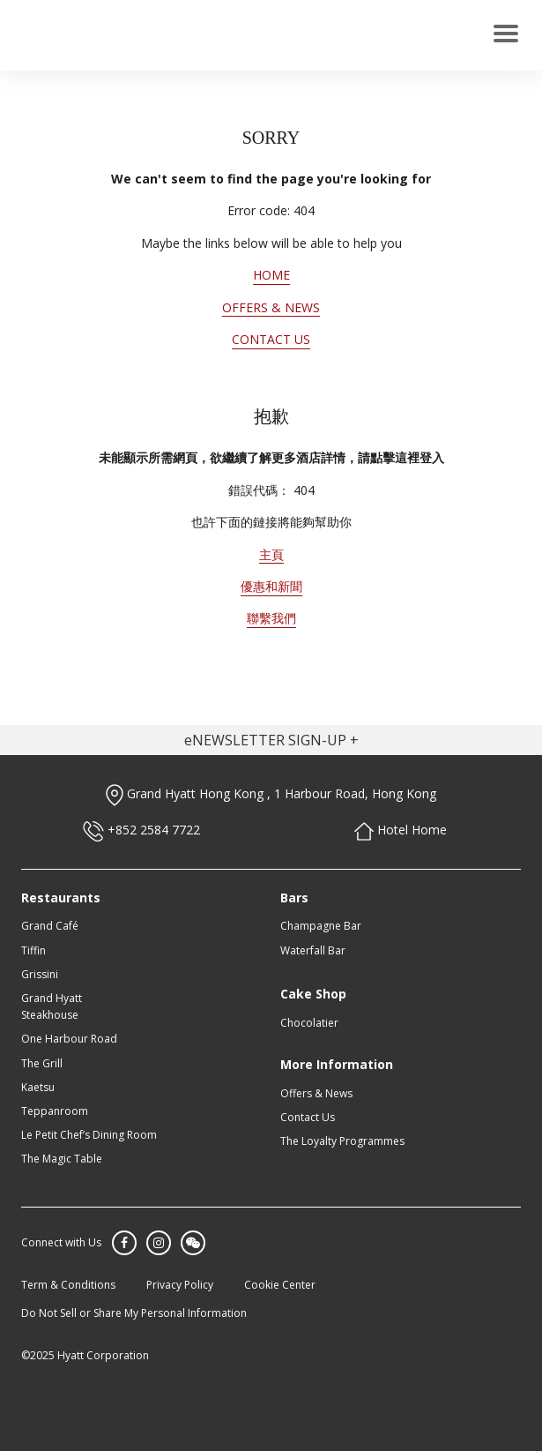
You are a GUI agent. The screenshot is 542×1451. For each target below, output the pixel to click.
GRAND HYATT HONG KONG (94, 35)
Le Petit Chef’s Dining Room (89, 1134)
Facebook (124, 1242)
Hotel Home (400, 829)
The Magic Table (61, 1158)
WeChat (193, 1242)
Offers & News (316, 1093)
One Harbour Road (69, 1038)
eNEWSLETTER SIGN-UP (265, 740)
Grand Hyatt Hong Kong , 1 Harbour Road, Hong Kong (271, 793)
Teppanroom (54, 1110)
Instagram (158, 1242)
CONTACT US (271, 339)
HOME (271, 274)
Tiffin (33, 950)
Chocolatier (309, 1022)
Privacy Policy (179, 1284)
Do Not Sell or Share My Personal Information (134, 1312)
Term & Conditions (68, 1284)
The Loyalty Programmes (342, 1140)
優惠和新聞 (271, 586)
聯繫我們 (271, 618)
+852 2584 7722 (141, 829)
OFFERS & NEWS (271, 307)
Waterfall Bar (312, 950)
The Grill (42, 1063)
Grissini (39, 974)
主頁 (271, 554)
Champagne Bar (320, 925)
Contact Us (307, 1117)
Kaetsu (38, 1087)
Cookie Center (280, 1284)
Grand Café (49, 925)
